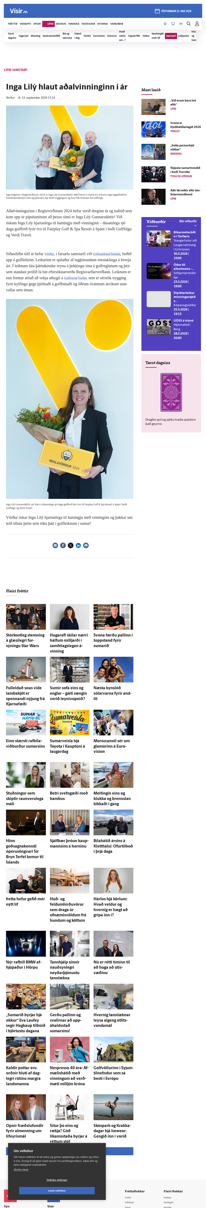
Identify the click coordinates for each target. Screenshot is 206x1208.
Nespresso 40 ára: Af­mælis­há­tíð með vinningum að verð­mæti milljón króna (68, 992)
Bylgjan (170, 1125)
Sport (132, 1110)
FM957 (170, 1131)
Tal (167, 1141)
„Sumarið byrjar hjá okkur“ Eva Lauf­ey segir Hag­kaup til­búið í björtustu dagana (25, 949)
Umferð (57, 1146)
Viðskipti (134, 1105)
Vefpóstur (58, 1151)
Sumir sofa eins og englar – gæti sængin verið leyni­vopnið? (68, 682)
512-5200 (64, 1115)
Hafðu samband (62, 1125)
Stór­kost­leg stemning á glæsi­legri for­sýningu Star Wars (23, 638)
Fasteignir (172, 1105)
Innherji (171, 1100)
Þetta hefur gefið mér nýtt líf (25, 849)
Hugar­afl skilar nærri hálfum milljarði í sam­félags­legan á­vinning (69, 638)
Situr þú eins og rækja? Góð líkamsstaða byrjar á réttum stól (69, 1041)
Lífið (132, 1115)
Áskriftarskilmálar (63, 1135)
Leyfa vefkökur (81, 1190)
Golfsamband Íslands (112, 254)
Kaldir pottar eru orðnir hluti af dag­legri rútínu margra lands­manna (25, 992)
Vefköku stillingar (33, 1190)
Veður (169, 1120)
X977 (169, 1136)
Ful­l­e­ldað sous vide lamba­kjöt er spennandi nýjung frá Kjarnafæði (25, 682)
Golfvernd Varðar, (98, 278)
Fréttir (133, 1100)
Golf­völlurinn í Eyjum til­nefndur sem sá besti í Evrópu (110, 992)
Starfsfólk (58, 1140)
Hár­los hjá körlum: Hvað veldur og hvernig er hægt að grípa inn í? (113, 853)
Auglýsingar (59, 1120)
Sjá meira (69, 1054)
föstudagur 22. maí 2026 (175, 12)
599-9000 (16, 1139)
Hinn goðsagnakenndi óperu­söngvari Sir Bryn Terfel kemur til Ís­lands (26, 809)
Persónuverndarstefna (18, 1124)
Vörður (50, 254)
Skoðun (134, 1120)
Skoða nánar (21, 1180)
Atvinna (170, 1110)
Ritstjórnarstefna (62, 1130)
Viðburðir (172, 1115)
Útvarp (133, 1131)
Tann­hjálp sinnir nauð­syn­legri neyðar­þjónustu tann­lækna (68, 905)
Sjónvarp (134, 1125)
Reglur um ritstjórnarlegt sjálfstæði (19, 1117)
